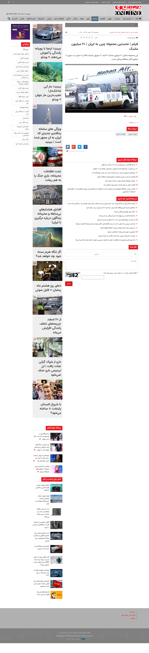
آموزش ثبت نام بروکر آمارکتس (21, 134)
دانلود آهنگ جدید (22, 71)
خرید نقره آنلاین (23, 62)
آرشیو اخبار (127, 18)
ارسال (69, 286)
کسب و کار (13, 18)
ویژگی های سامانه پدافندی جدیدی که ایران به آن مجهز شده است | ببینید (47, 136)
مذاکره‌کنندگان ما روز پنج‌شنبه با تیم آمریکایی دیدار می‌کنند (115, 218)
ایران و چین (133, 134)
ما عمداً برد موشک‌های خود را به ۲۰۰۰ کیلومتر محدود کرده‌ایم (114, 222)
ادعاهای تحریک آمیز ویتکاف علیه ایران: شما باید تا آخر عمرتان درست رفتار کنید (108, 210)
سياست (117, 18)
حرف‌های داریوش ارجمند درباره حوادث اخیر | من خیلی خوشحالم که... (111, 173)
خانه (138, 18)
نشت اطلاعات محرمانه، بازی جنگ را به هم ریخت (47, 176)
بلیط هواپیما (24, 107)
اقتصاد (102, 18)
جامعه (94, 18)
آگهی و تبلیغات (105, 2)
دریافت (130, 116)
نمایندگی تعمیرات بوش (23, 127)
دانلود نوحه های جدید (21, 54)
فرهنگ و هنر (59, 18)
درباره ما (132, 621)
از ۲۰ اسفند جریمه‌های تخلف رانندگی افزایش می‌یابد (50, 326)
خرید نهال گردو (23, 88)
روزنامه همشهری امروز (134, 2)
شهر (88, 18)
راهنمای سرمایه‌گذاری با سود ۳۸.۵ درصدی (41, 554)
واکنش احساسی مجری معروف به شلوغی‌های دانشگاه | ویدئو (114, 177)
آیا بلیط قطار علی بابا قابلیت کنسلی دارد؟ (42, 603)
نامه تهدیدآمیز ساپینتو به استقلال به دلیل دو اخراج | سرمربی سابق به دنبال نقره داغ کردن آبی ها (101, 243)
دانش (68, 18)
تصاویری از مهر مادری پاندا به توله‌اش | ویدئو (119, 234)
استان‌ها (41, 18)
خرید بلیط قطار (23, 96)
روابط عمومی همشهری (92, 2)
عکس (22, 18)
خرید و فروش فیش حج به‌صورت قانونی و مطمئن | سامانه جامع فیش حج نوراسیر (41, 544)
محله (82, 18)
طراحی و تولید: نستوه (76, 649)
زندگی (75, 18)
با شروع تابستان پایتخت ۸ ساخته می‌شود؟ (50, 409)
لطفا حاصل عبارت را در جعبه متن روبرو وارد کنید (120, 276)
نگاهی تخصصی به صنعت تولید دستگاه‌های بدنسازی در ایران (41, 531)
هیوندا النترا (24, 58)
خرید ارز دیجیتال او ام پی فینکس (21, 76)
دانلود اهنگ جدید (22, 92)
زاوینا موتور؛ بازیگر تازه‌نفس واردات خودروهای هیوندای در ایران (41, 505)
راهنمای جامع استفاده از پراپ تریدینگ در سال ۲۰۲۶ (41, 583)
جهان (110, 18)
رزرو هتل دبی (24, 122)
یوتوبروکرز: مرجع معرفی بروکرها (23, 82)
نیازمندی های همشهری (119, 2)
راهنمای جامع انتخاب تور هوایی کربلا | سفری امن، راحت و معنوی (41, 593)
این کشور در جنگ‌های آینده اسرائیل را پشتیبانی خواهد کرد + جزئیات (112, 168)
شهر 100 (26, 49)
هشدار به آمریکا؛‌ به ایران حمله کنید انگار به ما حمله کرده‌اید (114, 238)
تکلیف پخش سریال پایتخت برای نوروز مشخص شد (117, 185)
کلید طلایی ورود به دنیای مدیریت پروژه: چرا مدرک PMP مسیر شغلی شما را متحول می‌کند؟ (41, 569)
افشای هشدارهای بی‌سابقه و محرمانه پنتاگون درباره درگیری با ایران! (47, 216)
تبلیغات (132, 628)
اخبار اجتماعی (124, 32)
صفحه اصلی (134, 32)
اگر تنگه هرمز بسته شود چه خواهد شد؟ (48, 254)
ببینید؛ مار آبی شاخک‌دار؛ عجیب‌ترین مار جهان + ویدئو (48, 93)
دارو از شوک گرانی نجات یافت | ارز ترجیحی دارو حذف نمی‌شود (49, 368)
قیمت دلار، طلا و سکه (127, 625)
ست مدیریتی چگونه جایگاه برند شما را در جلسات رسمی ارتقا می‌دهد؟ (42, 518)
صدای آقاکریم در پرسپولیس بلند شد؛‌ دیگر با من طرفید (116, 164)
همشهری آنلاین (127, 10)
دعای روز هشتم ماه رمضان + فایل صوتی (48, 288)
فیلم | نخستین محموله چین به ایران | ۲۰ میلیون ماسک (104, 47)
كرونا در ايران (121, 134)
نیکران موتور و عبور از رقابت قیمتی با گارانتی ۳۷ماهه (41, 493)
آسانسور (26, 118)
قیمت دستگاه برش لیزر (22, 102)
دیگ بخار (25, 139)
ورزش (49, 18)
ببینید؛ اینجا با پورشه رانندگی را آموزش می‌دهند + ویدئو (48, 53)
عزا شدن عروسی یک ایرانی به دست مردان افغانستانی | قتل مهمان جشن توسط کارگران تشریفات (102, 226)
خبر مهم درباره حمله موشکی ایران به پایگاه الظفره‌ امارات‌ (116, 230)
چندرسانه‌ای (31, 18)
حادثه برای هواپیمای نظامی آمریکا (123, 214)
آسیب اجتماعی (113, 32)
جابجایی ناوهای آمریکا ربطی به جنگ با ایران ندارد (118, 181)
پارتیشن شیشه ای (22, 66)
